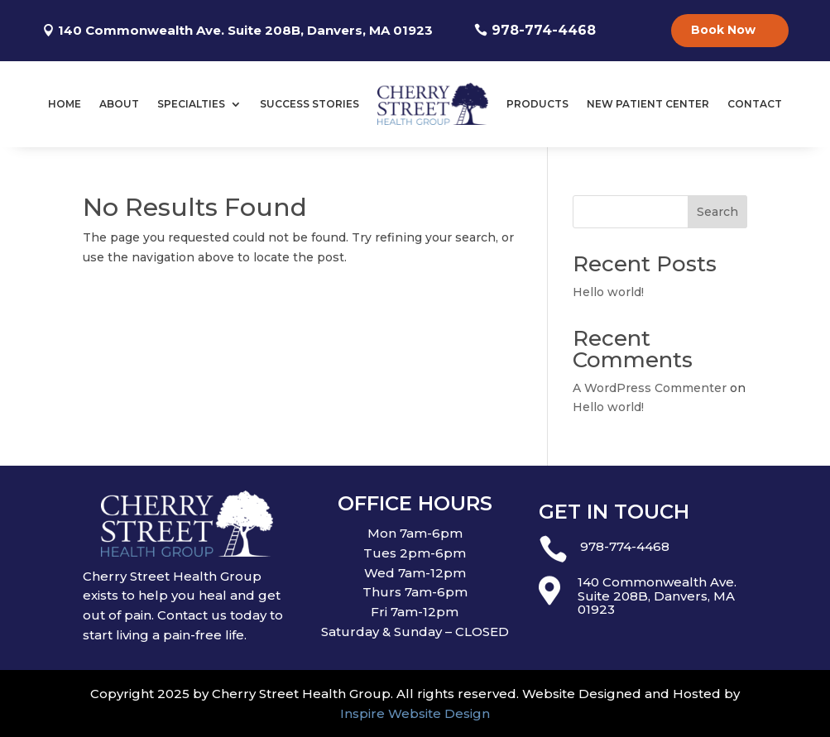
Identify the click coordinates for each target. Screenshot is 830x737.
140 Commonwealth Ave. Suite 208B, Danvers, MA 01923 (245, 30)
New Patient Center (648, 104)
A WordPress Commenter (650, 387)
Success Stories (309, 104)
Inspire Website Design (415, 713)
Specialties (191, 104)
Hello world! (608, 292)
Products (537, 104)
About (119, 104)
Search (717, 211)
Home (64, 104)
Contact (754, 104)
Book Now (723, 29)
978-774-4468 (544, 30)
